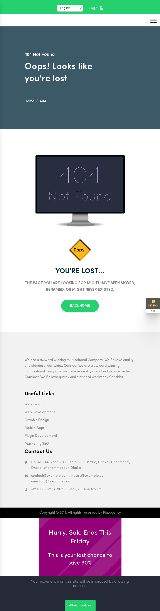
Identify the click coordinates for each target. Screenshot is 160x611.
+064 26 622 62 (89, 489)
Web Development (40, 412)
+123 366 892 (41, 489)
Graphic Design (37, 420)
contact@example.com (49, 476)
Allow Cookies (80, 605)
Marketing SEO (37, 444)
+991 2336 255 (64, 489)
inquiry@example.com (88, 476)
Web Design (34, 404)
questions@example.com (51, 481)
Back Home (80, 306)
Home (29, 101)
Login (96, 8)
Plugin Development (41, 436)
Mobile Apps (35, 428)
